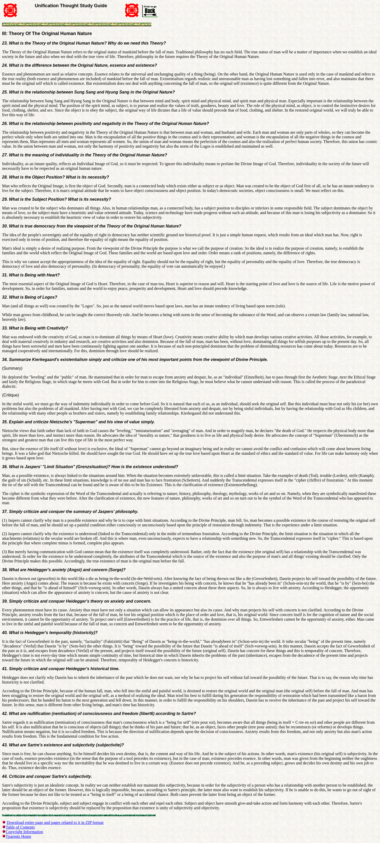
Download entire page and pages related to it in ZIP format (55, 822)
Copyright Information (24, 832)
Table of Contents (20, 827)
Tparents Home (18, 836)
